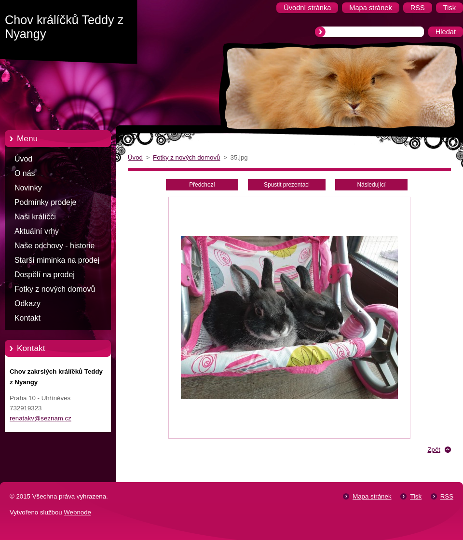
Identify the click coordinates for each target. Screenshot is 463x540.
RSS (446, 496)
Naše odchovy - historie (54, 246)
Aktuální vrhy (36, 231)
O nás (24, 173)
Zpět (433, 449)
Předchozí (202, 184)
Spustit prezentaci (287, 184)
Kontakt (27, 318)
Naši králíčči (35, 217)
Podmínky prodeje (45, 202)
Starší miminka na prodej (56, 260)
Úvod (23, 159)
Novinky (28, 188)
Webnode (77, 512)
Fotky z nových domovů (54, 289)
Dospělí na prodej (44, 274)
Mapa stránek (372, 496)
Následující (371, 184)
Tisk (416, 496)
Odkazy (27, 303)
